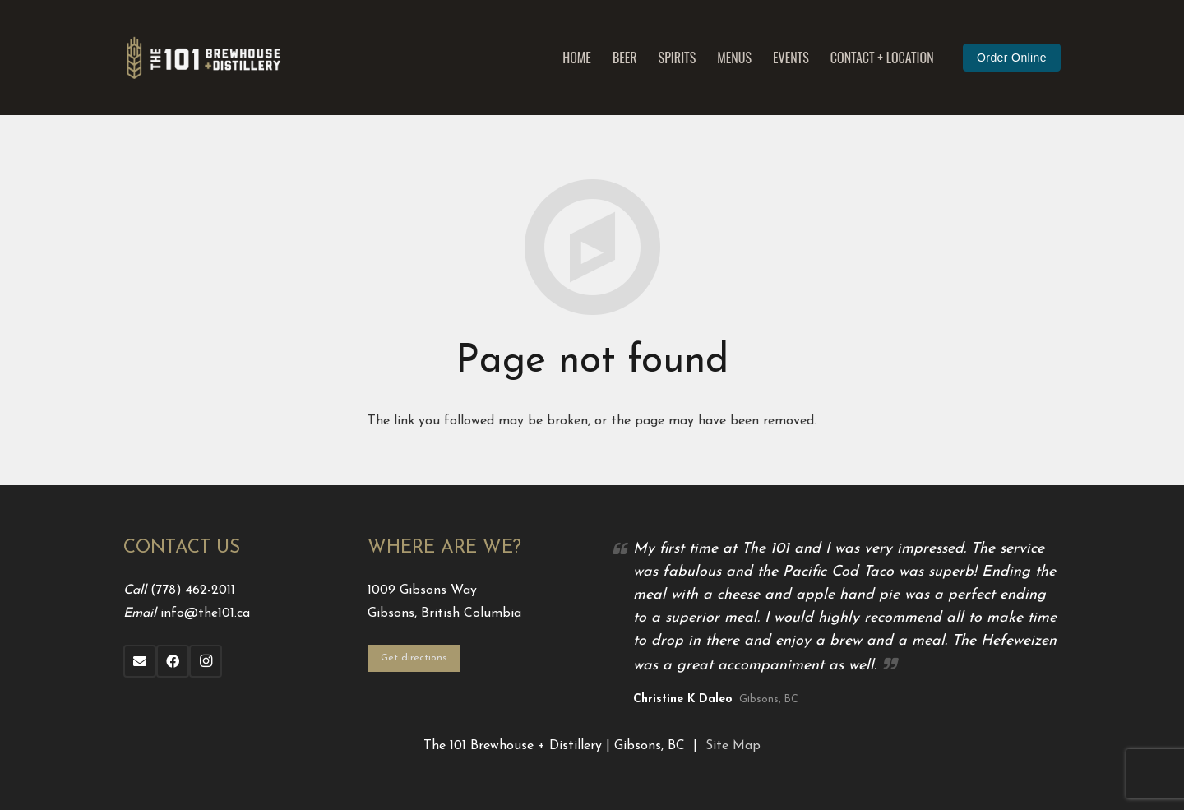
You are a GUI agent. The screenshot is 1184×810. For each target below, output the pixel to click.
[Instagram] (205, 661)
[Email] (139, 661)
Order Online (1012, 57)
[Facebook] (172, 661)
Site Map (733, 745)
